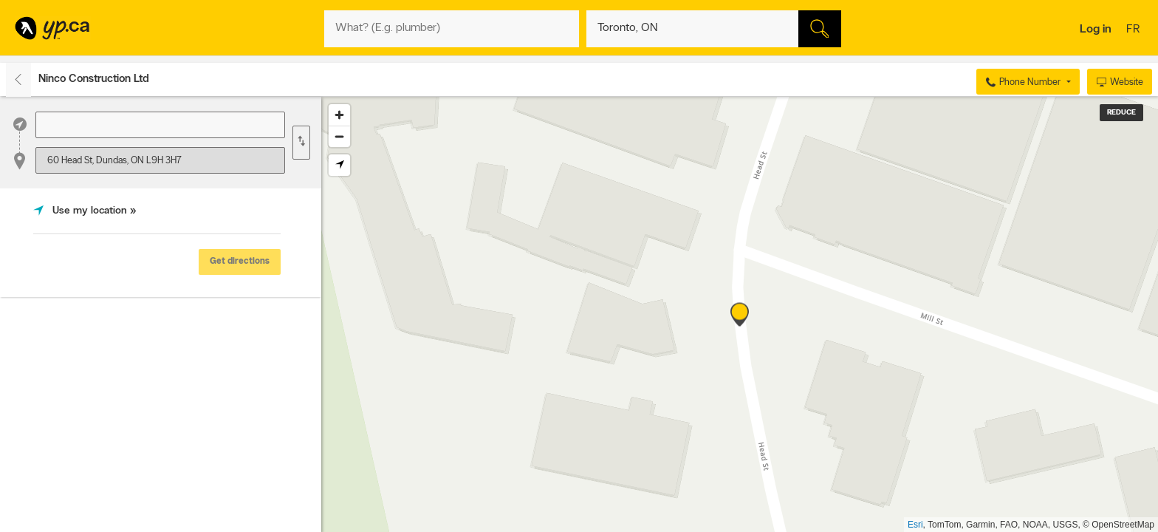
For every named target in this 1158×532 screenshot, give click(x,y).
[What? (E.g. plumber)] (451, 28)
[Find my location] (339, 165)
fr (1134, 30)
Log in (1095, 29)
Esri (915, 524)
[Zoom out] (339, 136)
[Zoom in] (339, 115)
